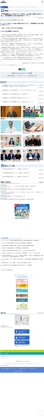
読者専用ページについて (18, 334)
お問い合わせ (33, 368)
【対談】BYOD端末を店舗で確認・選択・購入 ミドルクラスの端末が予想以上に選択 (18, 250)
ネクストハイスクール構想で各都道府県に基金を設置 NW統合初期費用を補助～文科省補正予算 (20, 240)
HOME (3, 368)
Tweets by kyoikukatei (5, 356)
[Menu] (42, 2)
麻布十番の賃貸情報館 (4, 365)
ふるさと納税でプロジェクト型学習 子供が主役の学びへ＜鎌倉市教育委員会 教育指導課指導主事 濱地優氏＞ (22, 260)
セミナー (17, 346)
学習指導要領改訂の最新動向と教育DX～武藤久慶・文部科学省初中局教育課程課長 (18, 245)
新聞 (22, 345)
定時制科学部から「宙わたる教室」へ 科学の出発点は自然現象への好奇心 (16, 262)
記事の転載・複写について (24, 368)
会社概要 (7, 368)
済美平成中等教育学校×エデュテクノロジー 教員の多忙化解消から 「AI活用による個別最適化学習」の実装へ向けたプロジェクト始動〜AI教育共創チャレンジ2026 (22, 256)
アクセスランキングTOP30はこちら (7, 269)
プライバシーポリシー (14, 368)
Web (25, 345)
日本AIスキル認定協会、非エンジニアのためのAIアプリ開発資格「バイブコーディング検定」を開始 (21, 253)
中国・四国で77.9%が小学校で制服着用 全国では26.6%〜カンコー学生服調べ (17, 265)
